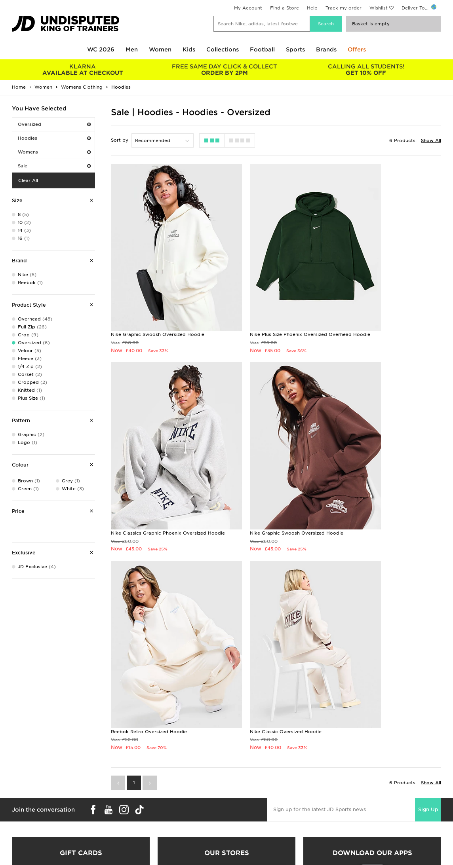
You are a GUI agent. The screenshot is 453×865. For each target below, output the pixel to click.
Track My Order (135, 831)
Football (262, 49)
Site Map (346, 839)
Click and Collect (137, 814)
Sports (295, 49)
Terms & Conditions (358, 806)
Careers (235, 806)
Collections (222, 49)
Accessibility (350, 822)
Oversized (54, 124)
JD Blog (17, 847)
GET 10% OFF (366, 69)
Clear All (28, 180)
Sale (54, 166)
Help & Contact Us (139, 822)
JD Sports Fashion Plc (252, 814)
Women (160, 49)
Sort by (119, 140)
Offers (357, 49)
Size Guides (21, 814)
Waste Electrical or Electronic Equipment (165, 839)
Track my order (343, 8)
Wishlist (378, 8)
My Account (248, 8)
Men (132, 49)
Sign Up (428, 550)
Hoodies (54, 138)
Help (312, 8)
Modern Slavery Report (363, 847)
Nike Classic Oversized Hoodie (372, 472)
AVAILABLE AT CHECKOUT (83, 69)
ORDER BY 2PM (224, 69)
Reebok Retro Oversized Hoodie (261, 472)
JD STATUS (20, 831)
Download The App (30, 839)
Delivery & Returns (138, 806)
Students (18, 806)
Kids (189, 49)
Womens (54, 152)
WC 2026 (100, 49)
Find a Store (284, 8)
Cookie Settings (354, 831)
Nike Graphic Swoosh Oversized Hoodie (157, 301)
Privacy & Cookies (357, 814)
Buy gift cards (81, 724)
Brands (326, 49)
